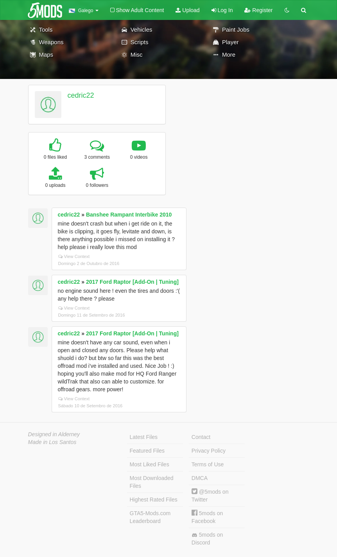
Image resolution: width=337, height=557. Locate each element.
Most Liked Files (149, 464)
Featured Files (147, 451)
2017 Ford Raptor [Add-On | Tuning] (132, 282)
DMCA (200, 478)
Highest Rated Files (153, 499)
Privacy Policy (209, 451)
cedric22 (80, 95)
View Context (74, 256)
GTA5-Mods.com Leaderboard (150, 517)
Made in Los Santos (52, 442)
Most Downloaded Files (152, 482)
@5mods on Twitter (210, 495)
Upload (187, 10)
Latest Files (144, 437)
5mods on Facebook (207, 517)
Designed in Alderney (54, 434)
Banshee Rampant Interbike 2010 (129, 214)
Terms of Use (208, 464)
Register (258, 10)
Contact (201, 437)
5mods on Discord (207, 539)
